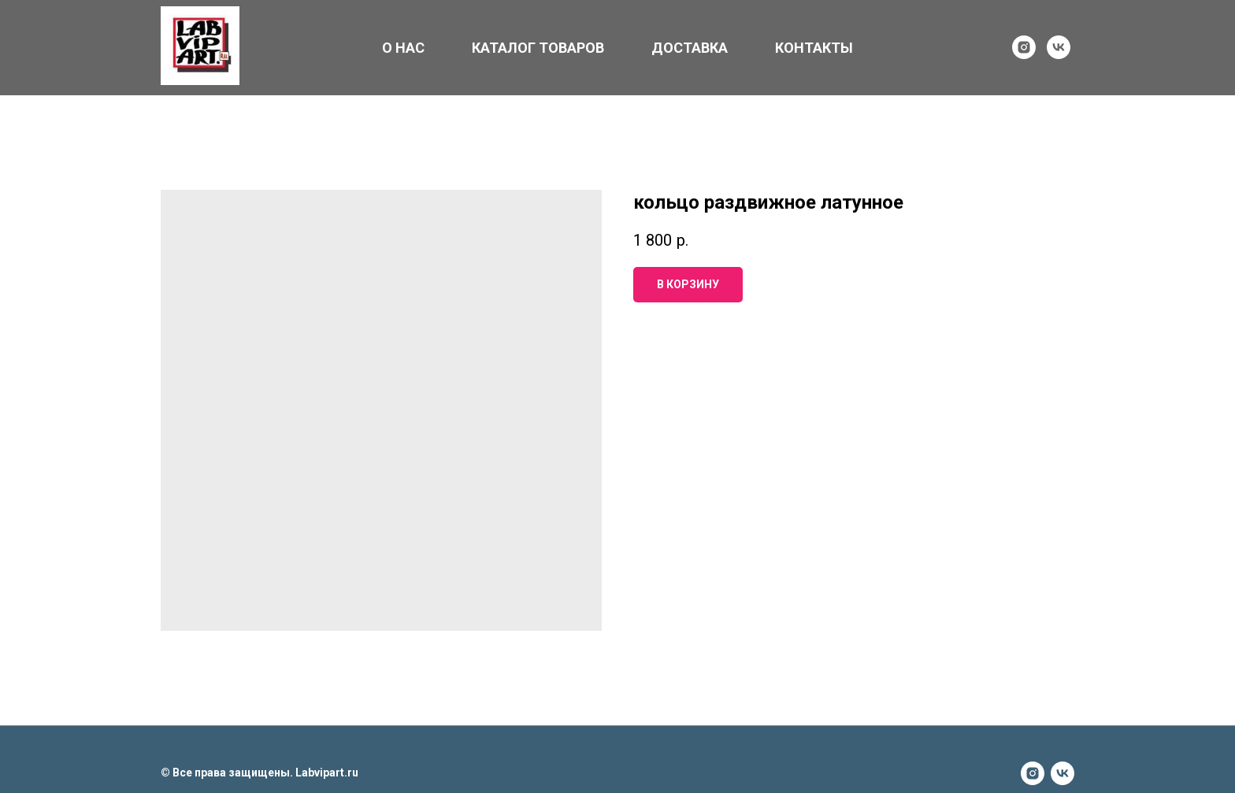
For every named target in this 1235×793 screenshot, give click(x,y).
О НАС (403, 47)
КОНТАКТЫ (814, 47)
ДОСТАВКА (689, 47)
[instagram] (1024, 47)
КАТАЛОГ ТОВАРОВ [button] (538, 47)
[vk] (1058, 47)
